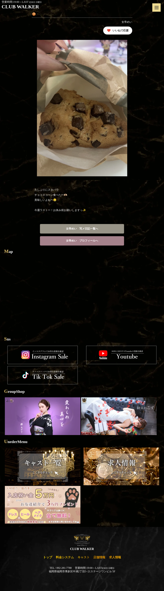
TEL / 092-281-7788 (61, 567)
